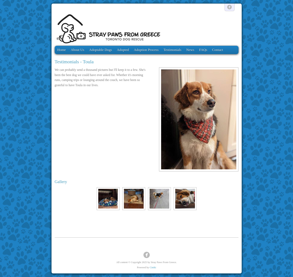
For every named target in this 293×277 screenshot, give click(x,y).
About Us (77, 50)
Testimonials (172, 50)
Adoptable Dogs (100, 50)
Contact (217, 50)
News (190, 50)
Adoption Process (146, 50)
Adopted (123, 50)
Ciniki (153, 267)
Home (61, 50)
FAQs (203, 50)
